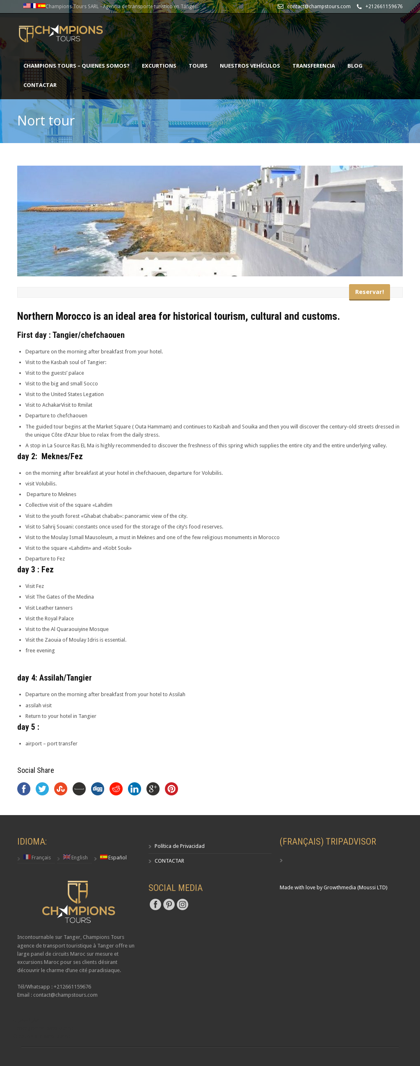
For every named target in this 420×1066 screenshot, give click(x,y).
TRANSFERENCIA (313, 65)
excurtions (159, 65)
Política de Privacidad (180, 846)
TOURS (198, 65)
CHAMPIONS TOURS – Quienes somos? (76, 65)
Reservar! (369, 292)
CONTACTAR (40, 85)
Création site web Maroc (42, 1036)
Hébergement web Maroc (43, 1028)
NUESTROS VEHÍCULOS (250, 65)
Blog (355, 65)
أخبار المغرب (27, 1019)
